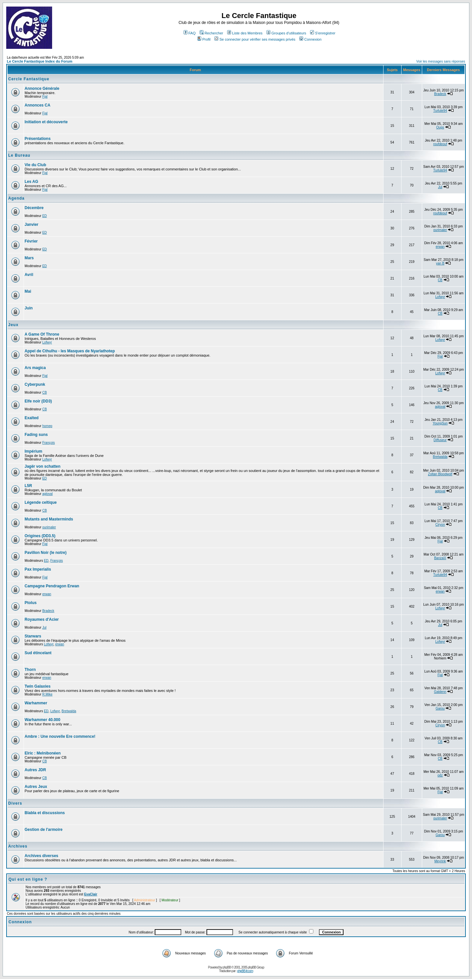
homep (47, 426)
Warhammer (36, 703)
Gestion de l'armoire (44, 829)
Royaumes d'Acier (42, 619)
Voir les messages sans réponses (440, 61)
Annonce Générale (42, 88)
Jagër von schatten (42, 466)
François (48, 442)
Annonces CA (37, 105)
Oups (440, 127)
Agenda (16, 198)
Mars (29, 258)
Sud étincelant (38, 653)
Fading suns (36, 434)
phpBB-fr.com (245, 971)
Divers (15, 803)
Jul (440, 187)
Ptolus (31, 602)
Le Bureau (19, 155)
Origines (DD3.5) (40, 536)
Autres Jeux (36, 786)
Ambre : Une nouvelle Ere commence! (60, 736)
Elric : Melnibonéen (43, 753)
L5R (28, 485)
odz (440, 775)
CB (440, 280)
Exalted (32, 418)
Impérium (33, 451)
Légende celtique (41, 502)
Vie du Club (35, 165)
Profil (203, 39)
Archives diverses (41, 855)
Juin (29, 308)
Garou (440, 708)
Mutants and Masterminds (49, 519)
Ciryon (440, 524)
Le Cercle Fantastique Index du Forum (39, 61)
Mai (28, 291)
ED (44, 216)
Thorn (30, 669)
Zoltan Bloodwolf (440, 474)
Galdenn (440, 692)
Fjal (45, 96)
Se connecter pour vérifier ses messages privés (254, 39)
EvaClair (90, 894)
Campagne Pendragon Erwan (52, 586)
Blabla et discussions (45, 813)
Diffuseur (440, 440)
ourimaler (440, 230)
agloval (440, 406)
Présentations (37, 138)
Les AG (31, 181)
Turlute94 (440, 110)
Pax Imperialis (38, 569)
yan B (440, 263)
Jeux (13, 325)
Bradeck (440, 94)
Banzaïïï (440, 558)
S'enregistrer (322, 33)
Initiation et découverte (46, 122)
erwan (440, 246)
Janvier (31, 224)
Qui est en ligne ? (28, 879)
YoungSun (440, 423)
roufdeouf (440, 144)
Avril (29, 274)
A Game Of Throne (42, 334)
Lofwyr (440, 297)
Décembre (34, 208)
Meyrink (440, 861)
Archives (18, 846)
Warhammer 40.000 (42, 719)
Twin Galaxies (37, 686)
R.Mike (47, 694)
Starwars (33, 636)
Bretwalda (440, 457)
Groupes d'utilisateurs (286, 33)
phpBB (227, 967)
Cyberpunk (35, 384)
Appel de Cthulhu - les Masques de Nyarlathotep (70, 351)
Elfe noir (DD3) (38, 401)
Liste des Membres (245, 33)
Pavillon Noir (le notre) (46, 552)
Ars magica (35, 367)
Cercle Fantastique (28, 79)
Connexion (310, 39)
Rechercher (211, 33)
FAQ (190, 33)
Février (31, 241)
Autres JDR (35, 770)
